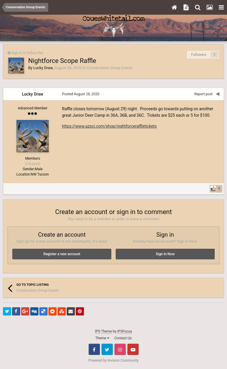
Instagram (120, 349)
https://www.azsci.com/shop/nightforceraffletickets (109, 126)
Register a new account (61, 254)
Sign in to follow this (27, 53)
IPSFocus (124, 331)
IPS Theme (103, 331)
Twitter (107, 349)
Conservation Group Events (109, 68)
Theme (102, 338)
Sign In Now (165, 254)
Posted (80, 94)
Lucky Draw (42, 68)
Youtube (133, 349)
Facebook (94, 349)
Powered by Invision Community (113, 360)
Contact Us (123, 338)
